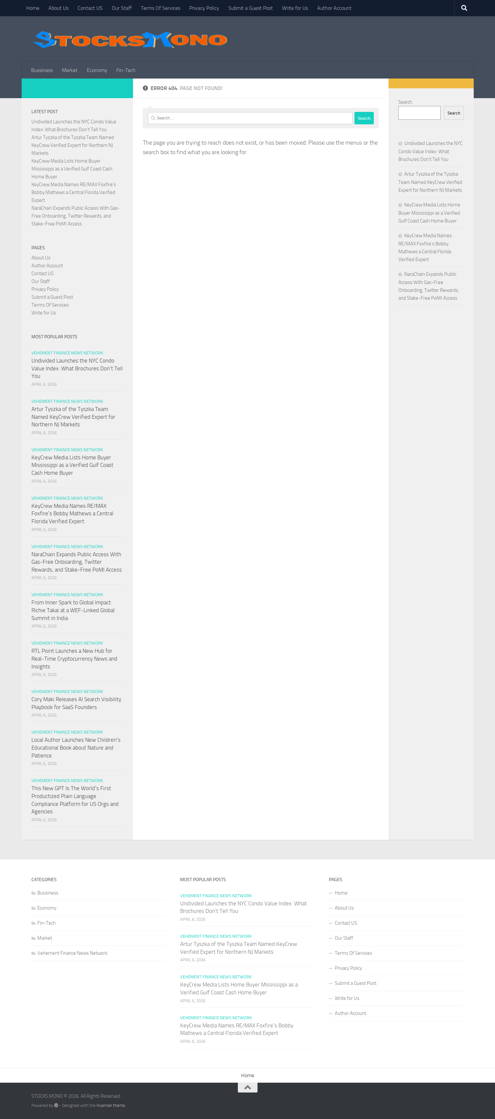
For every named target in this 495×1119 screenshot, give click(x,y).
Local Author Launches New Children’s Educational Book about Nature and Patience (76, 747)
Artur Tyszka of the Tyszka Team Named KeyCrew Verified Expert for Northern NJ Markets (72, 145)
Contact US (90, 8)
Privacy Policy (204, 8)
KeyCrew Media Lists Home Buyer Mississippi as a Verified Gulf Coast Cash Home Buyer (71, 169)
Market (70, 70)
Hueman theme (111, 1105)
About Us (58, 8)
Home (32, 8)
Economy (97, 70)
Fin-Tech (126, 70)
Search (405, 102)
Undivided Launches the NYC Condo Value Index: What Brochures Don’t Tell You (77, 368)
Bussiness (42, 70)
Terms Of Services (160, 8)
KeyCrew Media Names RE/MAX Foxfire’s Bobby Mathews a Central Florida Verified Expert (73, 192)
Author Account (334, 8)
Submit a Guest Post (250, 8)
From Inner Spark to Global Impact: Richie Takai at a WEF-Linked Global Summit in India (73, 610)
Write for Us (295, 8)
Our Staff (122, 8)
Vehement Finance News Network (67, 352)
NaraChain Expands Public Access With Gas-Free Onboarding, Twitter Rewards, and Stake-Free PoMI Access (75, 216)
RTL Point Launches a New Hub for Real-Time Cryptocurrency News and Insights (74, 658)
